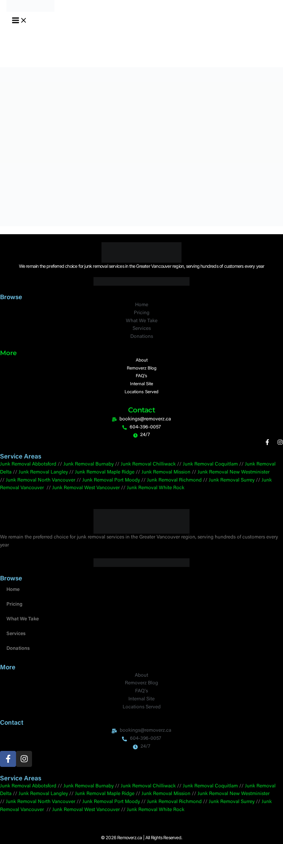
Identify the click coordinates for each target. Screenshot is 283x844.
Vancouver (63, 480)
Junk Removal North (28, 480)
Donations (18, 648)
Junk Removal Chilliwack (148, 464)
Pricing (14, 604)
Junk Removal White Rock (155, 488)
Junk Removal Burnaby (88, 464)
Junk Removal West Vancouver (86, 488)
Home (13, 589)
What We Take (22, 619)
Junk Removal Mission (166, 472)
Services (16, 634)
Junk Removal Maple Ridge (104, 472)
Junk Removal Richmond (174, 480)
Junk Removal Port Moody (111, 480)
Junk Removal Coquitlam (210, 464)
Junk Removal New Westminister (234, 472)
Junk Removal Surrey (232, 480)
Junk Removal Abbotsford (28, 464)
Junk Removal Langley (43, 472)
